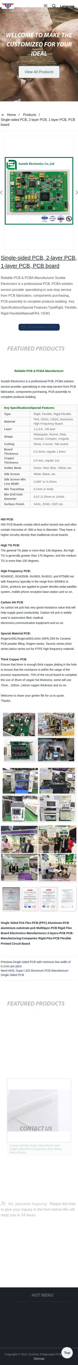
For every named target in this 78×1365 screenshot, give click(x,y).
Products (29, 115)
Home (11, 115)
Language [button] (67, 6)
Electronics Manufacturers (28, 933)
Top (67, 1352)
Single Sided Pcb (13, 922)
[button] (45, 6)
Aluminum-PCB (58, 922)
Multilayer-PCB (46, 928)
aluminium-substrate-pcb (18, 928)
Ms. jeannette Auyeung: (24, 1210)
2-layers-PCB (56, 933)
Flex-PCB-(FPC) (36, 922)
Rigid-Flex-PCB (48, 938)
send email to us (39, 327)
